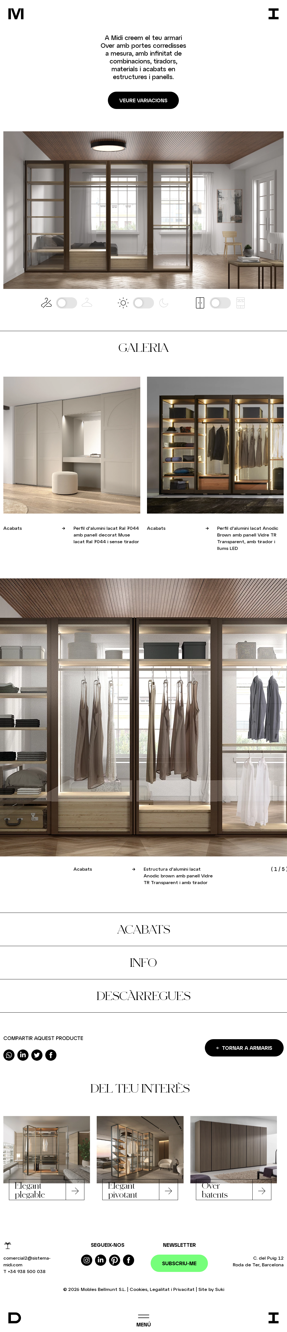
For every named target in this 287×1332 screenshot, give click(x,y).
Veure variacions (143, 100)
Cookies (138, 1289)
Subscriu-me (179, 1263)
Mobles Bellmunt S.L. (103, 1289)
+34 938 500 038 (27, 1271)
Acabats (143, 929)
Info (143, 962)
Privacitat (184, 1289)
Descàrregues (144, 995)
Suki (219, 1289)
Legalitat (160, 1289)
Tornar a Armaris (244, 1048)
